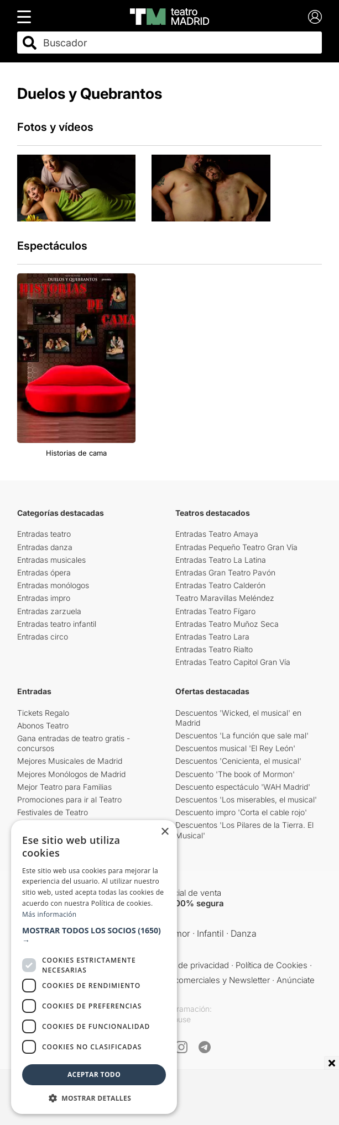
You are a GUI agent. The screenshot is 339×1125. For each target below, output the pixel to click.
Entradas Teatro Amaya (216, 533)
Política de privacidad (189, 965)
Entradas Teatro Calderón (220, 585)
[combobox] (179, 43)
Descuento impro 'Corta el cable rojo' (241, 812)
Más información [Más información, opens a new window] (49, 914)
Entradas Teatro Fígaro (215, 611)
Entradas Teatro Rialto (214, 649)
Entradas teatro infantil (56, 623)
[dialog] (94, 967)
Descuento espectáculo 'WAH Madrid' (242, 786)
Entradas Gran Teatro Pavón (225, 572)
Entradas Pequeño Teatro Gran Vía (236, 547)
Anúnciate (296, 980)
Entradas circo (42, 636)
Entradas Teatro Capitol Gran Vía (232, 662)
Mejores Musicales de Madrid (69, 760)
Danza (244, 933)
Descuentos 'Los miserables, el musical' (246, 799)
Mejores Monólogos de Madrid (71, 774)
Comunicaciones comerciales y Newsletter (189, 980)
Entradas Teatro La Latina (220, 559)
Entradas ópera (44, 572)
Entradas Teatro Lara (212, 636)
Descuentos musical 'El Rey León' (235, 748)
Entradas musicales (51, 559)
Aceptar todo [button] (94, 1074)
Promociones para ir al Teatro (69, 799)
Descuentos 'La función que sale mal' (242, 735)
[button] (94, 936)
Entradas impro (43, 598)
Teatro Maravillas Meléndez (224, 598)
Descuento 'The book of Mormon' (235, 774)
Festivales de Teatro (52, 812)
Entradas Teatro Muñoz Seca (227, 623)
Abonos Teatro (43, 725)
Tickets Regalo (43, 712)
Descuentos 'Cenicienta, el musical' (238, 760)
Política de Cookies (271, 965)
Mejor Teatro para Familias (64, 786)
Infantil (210, 933)
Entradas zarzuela (49, 611)
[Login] (315, 17)
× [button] (164, 832)
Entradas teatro (44, 533)
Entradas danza (44, 547)
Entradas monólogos (53, 585)
